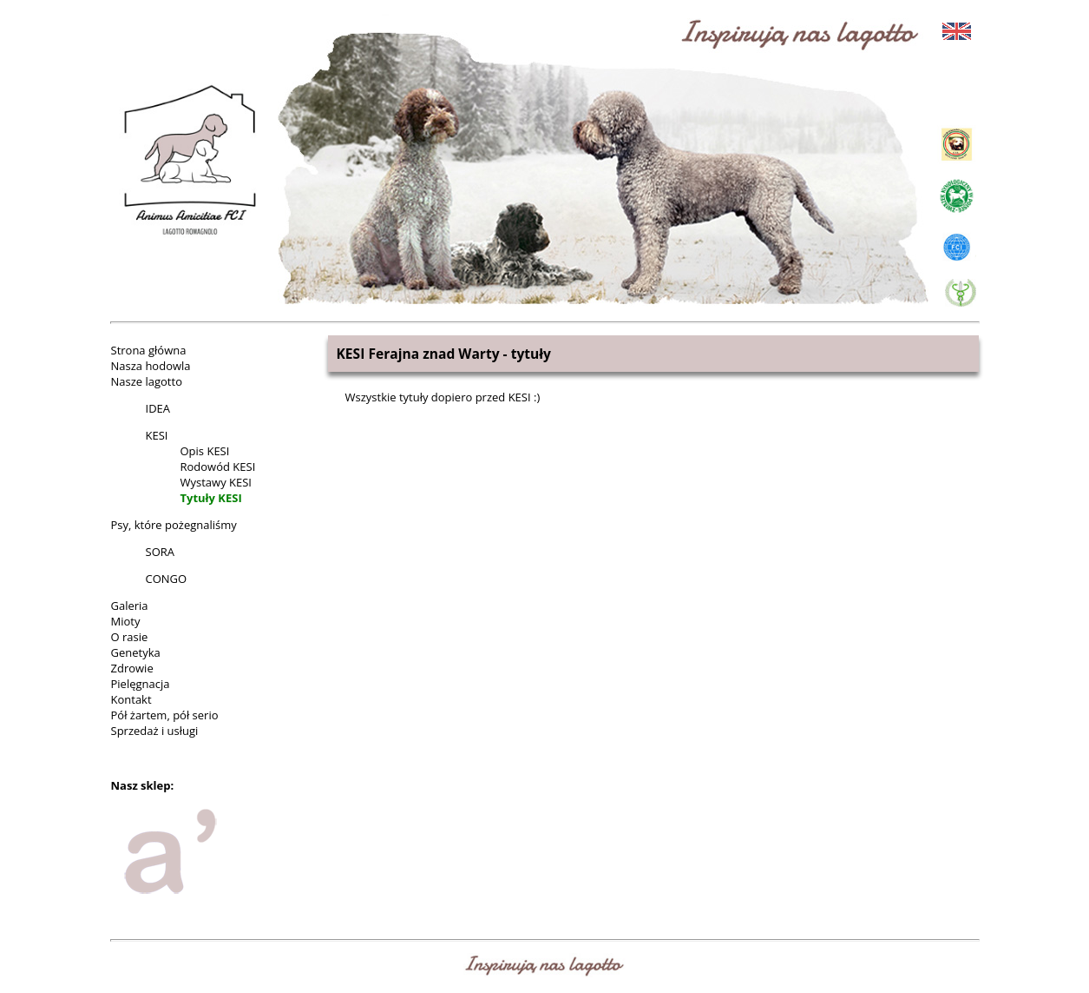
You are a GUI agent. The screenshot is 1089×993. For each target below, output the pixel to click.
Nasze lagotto (146, 381)
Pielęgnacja (140, 684)
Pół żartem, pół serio (165, 715)
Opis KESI (205, 451)
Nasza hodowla (151, 366)
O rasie (129, 637)
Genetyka (136, 652)
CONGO (166, 578)
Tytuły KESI (211, 498)
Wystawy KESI (216, 482)
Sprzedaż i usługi (155, 730)
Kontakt (131, 699)
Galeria (129, 605)
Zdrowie (132, 668)
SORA (160, 551)
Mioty (126, 621)
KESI (157, 435)
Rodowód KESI (218, 466)
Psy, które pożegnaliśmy (174, 525)
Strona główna (149, 350)
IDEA (158, 408)
